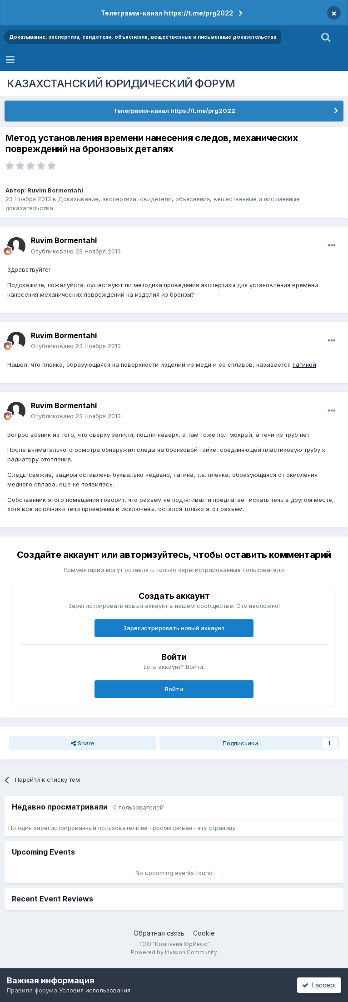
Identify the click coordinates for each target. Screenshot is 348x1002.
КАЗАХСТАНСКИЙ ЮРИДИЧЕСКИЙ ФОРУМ (121, 83)
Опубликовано (76, 251)
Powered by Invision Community (174, 952)
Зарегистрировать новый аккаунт (174, 628)
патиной (304, 364)
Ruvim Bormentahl (55, 190)
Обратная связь (159, 933)
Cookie (204, 933)
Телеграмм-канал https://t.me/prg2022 (167, 13)
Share (82, 743)
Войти (174, 689)
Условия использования (94, 990)
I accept (319, 985)
